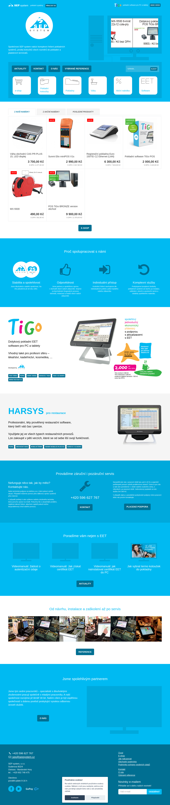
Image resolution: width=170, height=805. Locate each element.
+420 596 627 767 (20, 753)
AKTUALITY (85, 584)
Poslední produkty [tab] (83, 112)
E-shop (85, 228)
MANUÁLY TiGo (44, 376)
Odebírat (154, 792)
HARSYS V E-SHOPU (74, 447)
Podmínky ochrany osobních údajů (134, 764)
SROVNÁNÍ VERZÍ (22, 447)
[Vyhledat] (142, 69)
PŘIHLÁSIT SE (51, 5)
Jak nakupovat (125, 759)
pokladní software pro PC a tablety (131, 5)
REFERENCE (84, 652)
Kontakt (39, 69)
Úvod (120, 753)
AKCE (52, 120)
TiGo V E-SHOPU (59, 376)
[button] (131, 51)
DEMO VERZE (31, 376)
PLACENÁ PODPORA (137, 507)
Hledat (154, 69)
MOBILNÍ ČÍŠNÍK (36, 447)
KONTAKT (85, 507)
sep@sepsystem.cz (21, 756)
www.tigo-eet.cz (15, 380)
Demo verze (155, 5)
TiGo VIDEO (13, 376)
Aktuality (20, 69)
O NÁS (43, 718)
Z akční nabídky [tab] (51, 112)
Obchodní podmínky (127, 762)
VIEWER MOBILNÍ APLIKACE (54, 447)
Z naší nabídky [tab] (22, 112)
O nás (54, 69)
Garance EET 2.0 (130, 121)
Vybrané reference (77, 69)
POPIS (22, 376)
